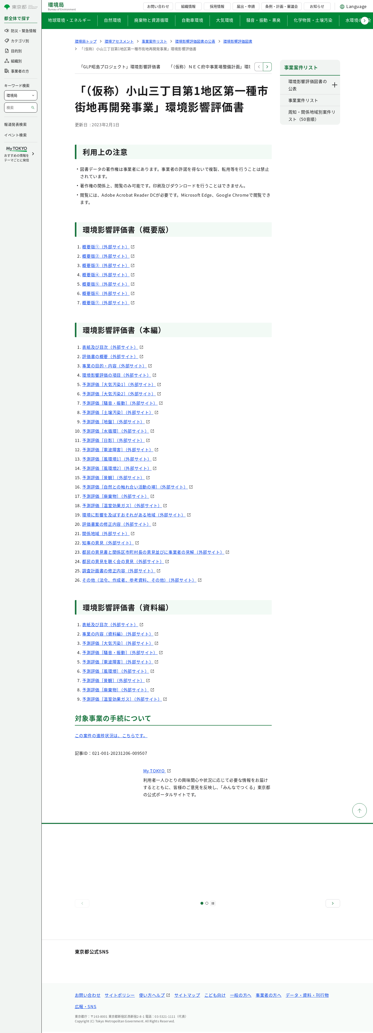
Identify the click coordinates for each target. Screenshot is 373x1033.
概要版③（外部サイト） (106, 265)
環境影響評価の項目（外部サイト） (116, 375)
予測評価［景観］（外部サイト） (113, 477)
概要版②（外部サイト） (106, 256)
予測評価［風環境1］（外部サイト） (117, 459)
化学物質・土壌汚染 (313, 20)
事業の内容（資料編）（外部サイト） (117, 634)
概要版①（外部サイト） (106, 247)
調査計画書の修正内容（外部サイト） (118, 570)
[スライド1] (201, 903)
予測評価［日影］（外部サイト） (113, 440)
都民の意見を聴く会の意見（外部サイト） (123, 561)
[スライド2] (206, 903)
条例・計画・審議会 (281, 6)
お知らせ (317, 6)
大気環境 (224, 20)
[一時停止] (213, 903)
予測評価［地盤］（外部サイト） (113, 421)
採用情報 (217, 6)
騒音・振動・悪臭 (263, 20)
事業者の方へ (269, 996)
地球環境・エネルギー (69, 20)
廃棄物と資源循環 (151, 20)
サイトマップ (187, 996)
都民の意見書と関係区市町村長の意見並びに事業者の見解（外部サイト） (153, 552)
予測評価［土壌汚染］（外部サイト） (117, 412)
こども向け (215, 996)
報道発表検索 (15, 124)
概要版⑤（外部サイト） (106, 284)
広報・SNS (86, 1008)
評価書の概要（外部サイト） (110, 356)
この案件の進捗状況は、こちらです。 (111, 735)
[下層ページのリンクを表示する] (335, 85)
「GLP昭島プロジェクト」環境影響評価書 (120, 66)
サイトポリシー (120, 996)
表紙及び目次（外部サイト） (110, 347)
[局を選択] (20, 95)
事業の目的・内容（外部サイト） (114, 366)
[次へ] (333, 903)
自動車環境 (192, 20)
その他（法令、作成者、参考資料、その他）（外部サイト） (139, 580)
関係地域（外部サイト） (106, 533)
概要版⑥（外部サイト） (106, 293)
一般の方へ (241, 996)
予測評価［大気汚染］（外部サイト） (117, 643)
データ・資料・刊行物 (307, 996)
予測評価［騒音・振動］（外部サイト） (120, 403)
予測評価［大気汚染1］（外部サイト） (119, 384)
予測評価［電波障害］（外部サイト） (117, 449)
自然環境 (112, 20)
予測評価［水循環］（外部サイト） (115, 431)
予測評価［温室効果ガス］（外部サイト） (122, 505)
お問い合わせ (158, 6)
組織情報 (188, 6)
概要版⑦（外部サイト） (106, 302)
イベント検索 (15, 134)
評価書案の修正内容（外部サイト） (116, 524)
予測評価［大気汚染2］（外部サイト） (119, 393)
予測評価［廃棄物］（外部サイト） (115, 496)
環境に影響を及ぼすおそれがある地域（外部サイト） (133, 515)
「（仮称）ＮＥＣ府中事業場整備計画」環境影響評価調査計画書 (230, 66)
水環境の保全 (358, 20)
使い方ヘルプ (152, 996)
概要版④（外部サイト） (106, 274)
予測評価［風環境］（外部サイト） (115, 671)
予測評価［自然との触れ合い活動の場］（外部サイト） (135, 487)
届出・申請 (246, 6)
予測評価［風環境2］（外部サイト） (117, 468)
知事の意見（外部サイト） (108, 543)
